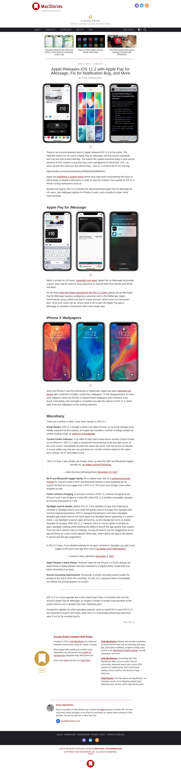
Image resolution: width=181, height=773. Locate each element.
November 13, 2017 (108, 472)
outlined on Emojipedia (83, 434)
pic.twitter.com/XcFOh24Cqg (96, 464)
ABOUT (38, 30)
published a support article (70, 177)
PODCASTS (50, 30)
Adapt (102, 709)
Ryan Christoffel (65, 705)
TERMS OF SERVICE (115, 735)
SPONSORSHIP (83, 735)
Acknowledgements (114, 749)
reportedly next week (86, 280)
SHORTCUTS (65, 30)
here (66, 660)
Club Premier (107, 678)
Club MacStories (77, 641)
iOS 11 (131, 622)
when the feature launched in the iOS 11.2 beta (83, 292)
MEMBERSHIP (70, 735)
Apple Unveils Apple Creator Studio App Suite (90, 51)
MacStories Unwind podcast (125, 650)
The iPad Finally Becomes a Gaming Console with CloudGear (121, 52)
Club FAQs (85, 660)
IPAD (90, 30)
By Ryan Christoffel (90, 78)
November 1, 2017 (105, 556)
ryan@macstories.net (70, 721)
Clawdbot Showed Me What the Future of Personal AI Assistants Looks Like (59, 52)
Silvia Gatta (99, 749)
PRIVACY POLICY (98, 735)
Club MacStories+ (109, 658)
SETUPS (79, 30)
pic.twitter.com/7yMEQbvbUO (111, 549)
